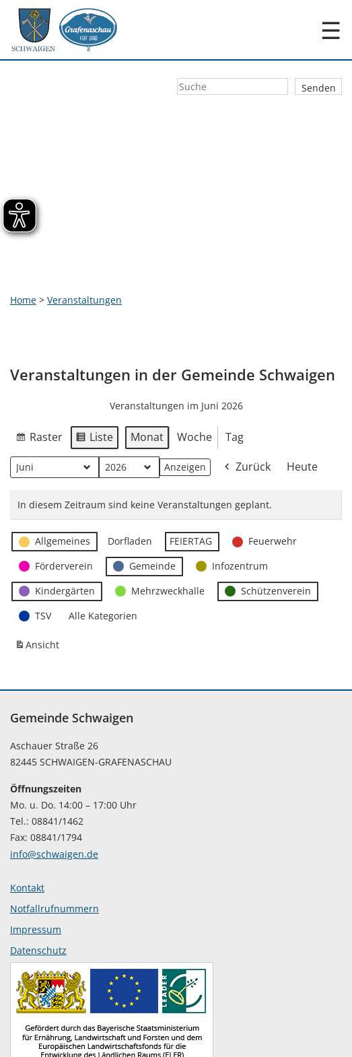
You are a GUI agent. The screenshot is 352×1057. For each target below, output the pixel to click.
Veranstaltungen (84, 248)
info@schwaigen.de (54, 802)
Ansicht (39, 596)
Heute (302, 414)
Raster (39, 388)
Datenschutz (38, 898)
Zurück (246, 415)
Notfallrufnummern (54, 856)
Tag (234, 385)
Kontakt (27, 835)
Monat (147, 385)
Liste (94, 388)
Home (23, 248)
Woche (194, 385)
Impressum (35, 877)
